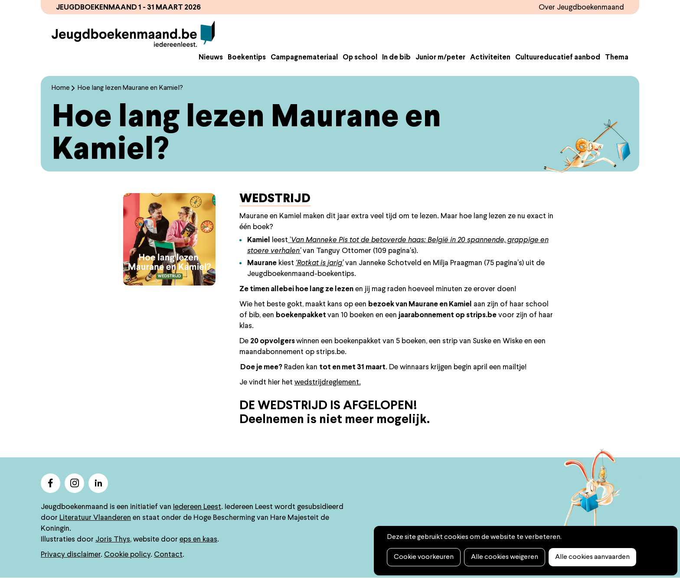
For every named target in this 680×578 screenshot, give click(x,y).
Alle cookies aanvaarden (592, 557)
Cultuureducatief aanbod (557, 57)
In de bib (396, 57)
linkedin (98, 483)
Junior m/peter (440, 57)
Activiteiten (490, 57)
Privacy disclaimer (71, 554)
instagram (74, 483)
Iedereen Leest (197, 507)
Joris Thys (112, 539)
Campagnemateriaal (304, 57)
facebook (50, 483)
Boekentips (247, 57)
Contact (168, 554)
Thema (616, 57)
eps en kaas (198, 539)
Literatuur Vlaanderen (95, 518)
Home (61, 88)
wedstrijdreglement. (327, 382)
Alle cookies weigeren (504, 557)
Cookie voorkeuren (424, 557)
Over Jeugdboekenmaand (581, 7)
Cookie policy (127, 554)
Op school (360, 57)
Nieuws (211, 57)
